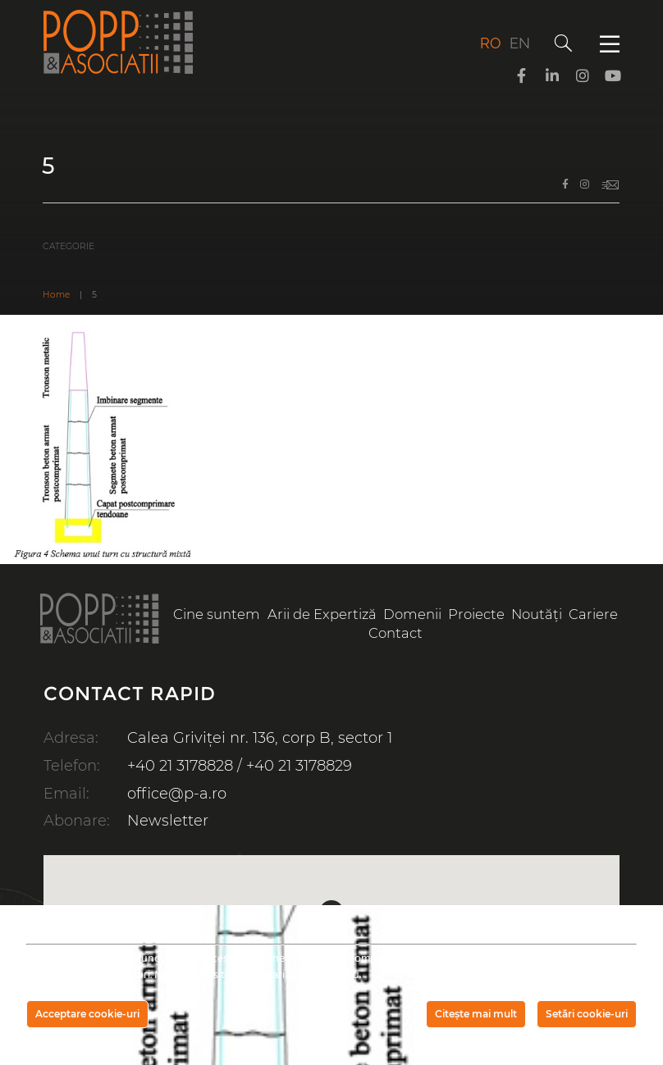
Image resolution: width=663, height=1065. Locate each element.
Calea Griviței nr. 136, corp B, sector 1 (259, 738)
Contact (395, 633)
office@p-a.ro (176, 794)
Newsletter (167, 821)
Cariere (593, 614)
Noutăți (536, 614)
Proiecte (476, 614)
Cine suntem (216, 614)
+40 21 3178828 (180, 766)
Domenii (412, 614)
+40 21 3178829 (299, 766)
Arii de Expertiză (322, 614)
